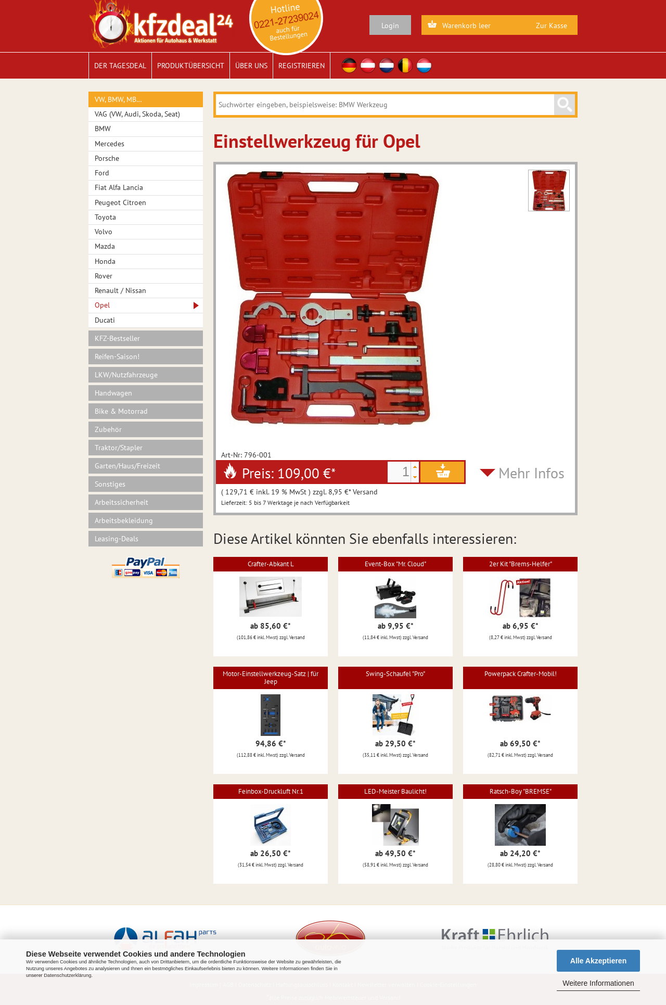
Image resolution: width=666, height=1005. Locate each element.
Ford (102, 172)
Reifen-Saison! (117, 356)
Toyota (105, 217)
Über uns (251, 65)
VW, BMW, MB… (118, 99)
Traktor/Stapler (119, 447)
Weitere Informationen (598, 983)
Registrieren (301, 65)
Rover (103, 276)
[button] (415, 467)
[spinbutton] (399, 472)
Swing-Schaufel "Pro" (395, 673)
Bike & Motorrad (121, 411)
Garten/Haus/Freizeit (127, 465)
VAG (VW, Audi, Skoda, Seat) (137, 114)
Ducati (105, 320)
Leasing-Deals (116, 538)
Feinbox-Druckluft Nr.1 (270, 791)
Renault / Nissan (120, 290)
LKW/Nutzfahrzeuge (126, 374)
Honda (105, 261)
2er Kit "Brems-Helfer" (520, 563)
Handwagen (113, 393)
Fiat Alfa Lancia (119, 187)
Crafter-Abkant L (271, 563)
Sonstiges (110, 484)
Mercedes (109, 143)
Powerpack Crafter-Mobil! (520, 673)
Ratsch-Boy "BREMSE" (521, 791)
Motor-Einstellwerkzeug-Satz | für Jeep (270, 677)
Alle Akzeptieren (598, 961)
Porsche (107, 158)
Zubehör (108, 429)
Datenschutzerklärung (67, 975)
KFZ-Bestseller (117, 338)
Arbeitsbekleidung (124, 520)
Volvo (103, 231)
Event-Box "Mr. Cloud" (395, 563)
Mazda (105, 246)
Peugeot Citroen (120, 202)
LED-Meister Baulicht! (395, 791)
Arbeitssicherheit (121, 502)
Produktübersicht (190, 65)
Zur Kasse (551, 25)
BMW (103, 128)
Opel (102, 305)
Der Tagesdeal (120, 65)
